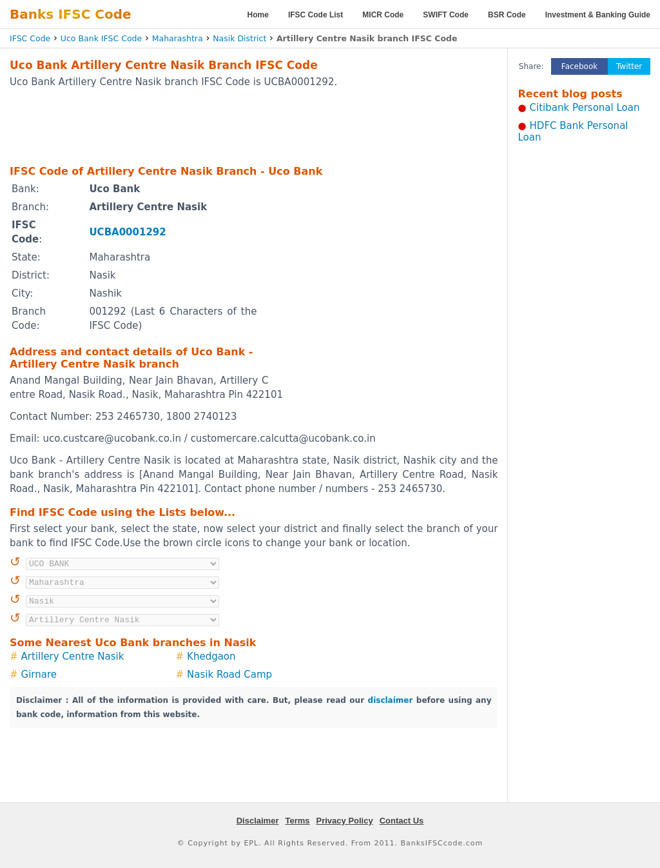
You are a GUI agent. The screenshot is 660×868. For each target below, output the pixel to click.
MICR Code (382, 14)
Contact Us (402, 820)
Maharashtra (177, 38)
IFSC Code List (315, 14)
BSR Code (507, 14)
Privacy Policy (344, 820)
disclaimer (390, 700)
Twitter (629, 66)
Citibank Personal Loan (585, 107)
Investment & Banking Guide (597, 14)
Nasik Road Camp (229, 674)
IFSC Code (30, 38)
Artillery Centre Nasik (72, 656)
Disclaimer (258, 820)
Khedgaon (211, 656)
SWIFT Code (446, 14)
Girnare (39, 674)
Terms (297, 820)
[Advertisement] (254, 126)
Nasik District (239, 38)
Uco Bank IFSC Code (101, 38)
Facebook (579, 66)
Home (258, 14)
